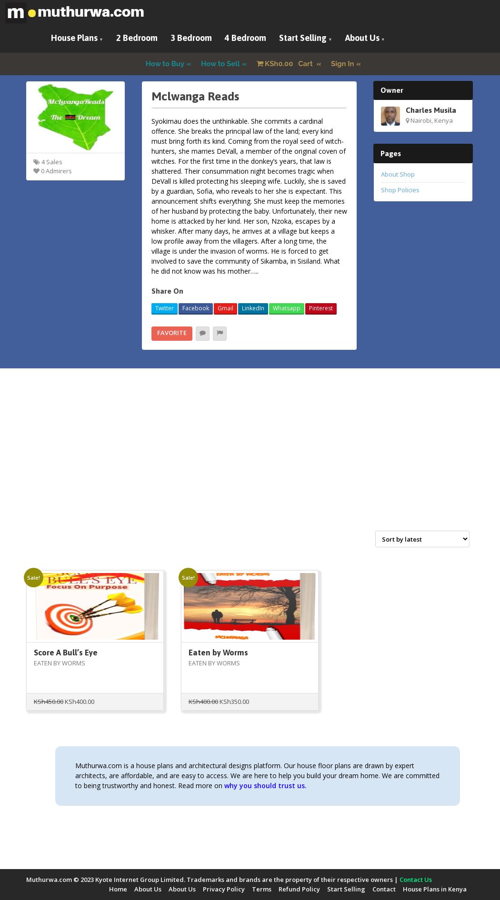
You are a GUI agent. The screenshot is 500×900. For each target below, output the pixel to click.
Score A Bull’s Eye (66, 652)
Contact (384, 889)
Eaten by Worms (218, 652)
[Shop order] (422, 539)
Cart (286, 63)
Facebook (195, 308)
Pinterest (321, 308)
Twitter (164, 308)
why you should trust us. (265, 785)
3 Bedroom (191, 38)
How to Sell (220, 63)
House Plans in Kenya (435, 889)
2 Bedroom (137, 38)
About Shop (398, 174)
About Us (362, 38)
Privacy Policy (224, 889)
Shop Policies (400, 190)
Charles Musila (431, 110)
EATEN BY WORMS (59, 663)
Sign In (342, 63)
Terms (261, 889)
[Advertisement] (250, 459)
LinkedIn (253, 308)
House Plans (74, 38)
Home (118, 889)
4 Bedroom (245, 38)
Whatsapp (286, 308)
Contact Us (416, 879)
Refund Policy (299, 889)
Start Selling (303, 38)
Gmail (225, 308)
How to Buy (165, 63)
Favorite (172, 332)
